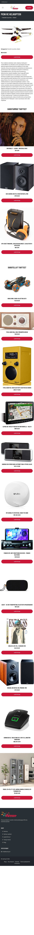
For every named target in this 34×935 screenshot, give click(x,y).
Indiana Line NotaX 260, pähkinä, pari (17, 688)
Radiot (14, 17)
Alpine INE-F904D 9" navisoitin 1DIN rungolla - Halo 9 (17, 426)
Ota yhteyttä (11, 861)
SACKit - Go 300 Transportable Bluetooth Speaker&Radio (17, 605)
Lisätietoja (17, 57)
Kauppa (29, 7)
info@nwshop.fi (4, 2)
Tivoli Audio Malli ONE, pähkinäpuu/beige (17, 332)
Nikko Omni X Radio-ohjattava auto (17, 298)
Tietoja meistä (7, 839)
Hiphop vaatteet (8, 834)
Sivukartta (17, 863)
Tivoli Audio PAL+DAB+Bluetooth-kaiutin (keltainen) (17, 388)
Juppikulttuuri (7, 837)
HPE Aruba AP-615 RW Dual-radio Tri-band (17, 513)
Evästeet (17, 861)
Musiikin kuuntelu (7, 17)
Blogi (5, 842)
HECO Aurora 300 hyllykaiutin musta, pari (17, 194)
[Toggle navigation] (3, 7)
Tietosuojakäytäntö (25, 861)
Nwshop (6, 831)
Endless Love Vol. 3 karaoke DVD (17, 646)
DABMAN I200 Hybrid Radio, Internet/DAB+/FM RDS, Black (17, 464)
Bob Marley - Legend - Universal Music (17, 148)
